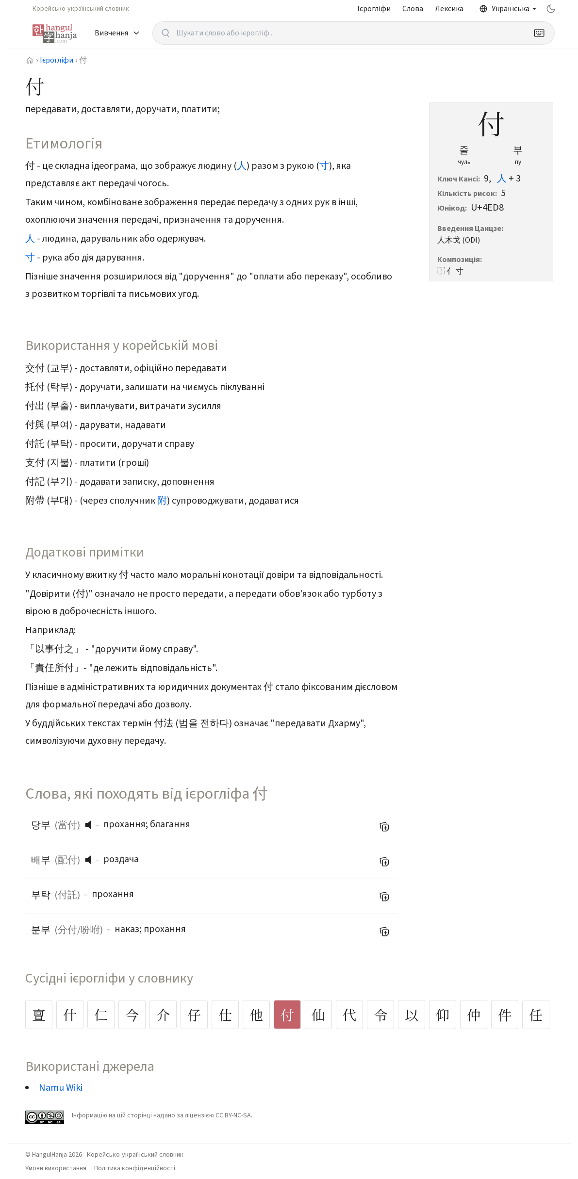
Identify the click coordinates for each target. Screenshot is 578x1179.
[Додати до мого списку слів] (384, 827)
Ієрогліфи (374, 8)
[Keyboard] (539, 33)
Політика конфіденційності (134, 1168)
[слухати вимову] (91, 825)
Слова (412, 8)
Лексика (449, 8)
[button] (90, 825)
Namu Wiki (61, 1088)
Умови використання (55, 1168)
